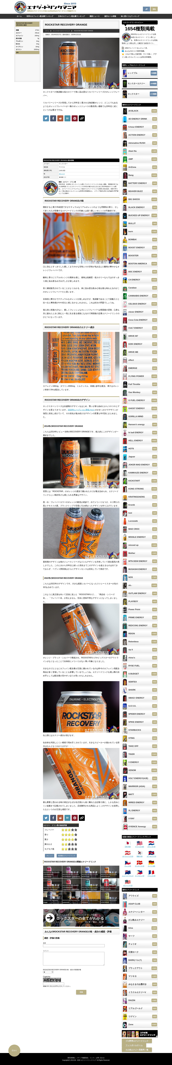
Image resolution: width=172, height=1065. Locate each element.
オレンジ (62, 174)
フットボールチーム (134, 1045)
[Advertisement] (81, 140)
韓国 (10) (140, 855)
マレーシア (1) (127, 884)
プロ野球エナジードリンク (136, 1041)
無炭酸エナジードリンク (66, 856)
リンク (92, 1058)
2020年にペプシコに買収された (81, 410)
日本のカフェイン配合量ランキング (71, 16)
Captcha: (47, 979)
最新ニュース (95, 16)
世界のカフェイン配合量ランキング (40, 16)
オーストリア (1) (127, 855)
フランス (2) (151, 875)
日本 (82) (128, 846)
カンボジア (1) (151, 855)
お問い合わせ (100, 1058)
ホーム (19, 16)
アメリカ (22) (139, 846)
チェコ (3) (128, 865)
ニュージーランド (128, 875)
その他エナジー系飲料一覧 (136, 1050)
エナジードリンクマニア (89, 1060)
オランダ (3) (151, 846)
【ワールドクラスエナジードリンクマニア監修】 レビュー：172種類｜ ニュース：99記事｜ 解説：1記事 (82, 918)
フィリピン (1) (139, 875)
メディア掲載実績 (82, 1058)
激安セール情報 (110, 16)
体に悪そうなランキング (130, 16)
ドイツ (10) (151, 865)
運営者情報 (71, 1058)
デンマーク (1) (139, 865)
